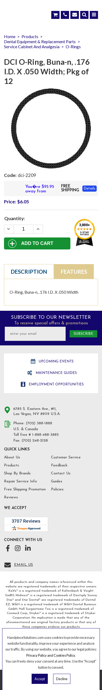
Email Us (23, 565)
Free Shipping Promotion (25, 489)
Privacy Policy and (40, 655)
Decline (61, 679)
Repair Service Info (20, 481)
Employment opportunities (56, 384)
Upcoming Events (56, 361)
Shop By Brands (17, 473)
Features (74, 271)
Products (11, 465)
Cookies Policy (64, 655)
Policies (57, 489)
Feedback (59, 465)
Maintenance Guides (56, 373)
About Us (12, 457)
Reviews (11, 497)
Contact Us (60, 473)
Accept (40, 679)
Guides (56, 481)
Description (29, 271)
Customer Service (66, 457)
